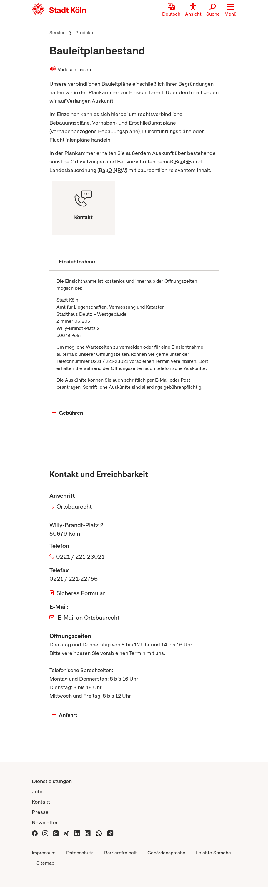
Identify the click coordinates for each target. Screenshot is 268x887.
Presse (40, 812)
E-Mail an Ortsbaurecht (88, 617)
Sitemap (45, 863)
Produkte (85, 32)
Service (57, 32)
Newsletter (45, 822)
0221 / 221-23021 (80, 556)
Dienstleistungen (52, 781)
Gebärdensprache (166, 853)
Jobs (38, 791)
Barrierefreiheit (120, 853)
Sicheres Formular (81, 593)
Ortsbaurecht (74, 506)
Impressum (44, 853)
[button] (230, 10)
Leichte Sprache (213, 853)
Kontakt (41, 801)
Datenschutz (80, 853)
